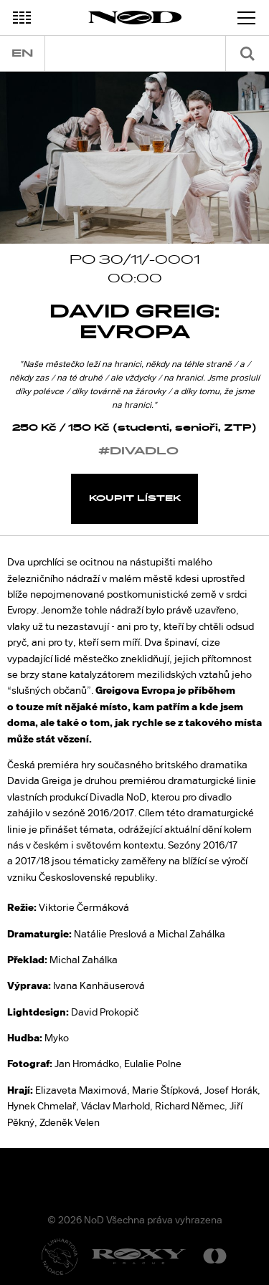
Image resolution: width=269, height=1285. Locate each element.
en (22, 53)
